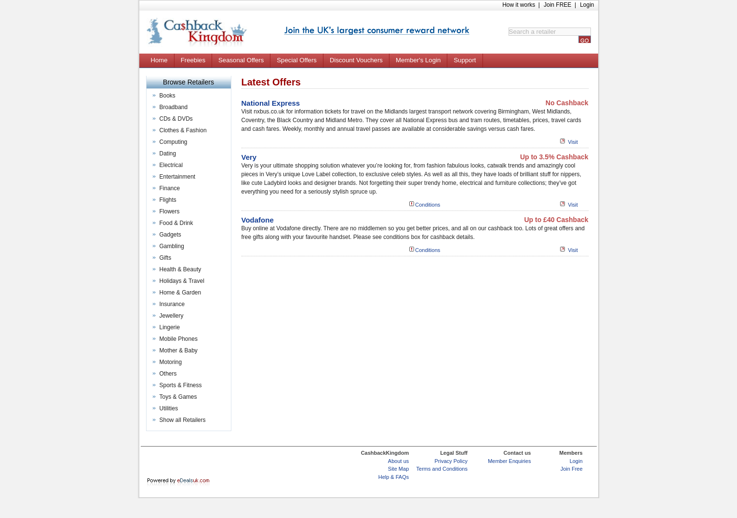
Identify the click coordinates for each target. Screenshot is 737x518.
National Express (270, 103)
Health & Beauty (180, 269)
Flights (168, 199)
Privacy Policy (451, 461)
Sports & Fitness (181, 385)
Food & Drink (176, 223)
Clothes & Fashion (183, 130)
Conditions (427, 205)
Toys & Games (178, 396)
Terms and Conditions (442, 469)
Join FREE (557, 4)
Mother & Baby (179, 350)
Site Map (398, 469)
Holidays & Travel (182, 281)
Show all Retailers (183, 420)
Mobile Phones (179, 339)
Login (587, 4)
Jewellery (172, 315)
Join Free (572, 469)
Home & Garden (180, 292)
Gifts (166, 257)
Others (168, 373)
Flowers (170, 211)
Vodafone (257, 220)
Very (249, 157)
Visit (573, 142)
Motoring (171, 362)
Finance (170, 188)
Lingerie (170, 327)
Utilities (169, 408)
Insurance (172, 304)
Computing (174, 142)
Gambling (172, 246)
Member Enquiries (509, 461)
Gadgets (170, 234)
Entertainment (178, 176)
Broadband (174, 107)
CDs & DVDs (176, 118)
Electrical (171, 165)
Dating (168, 153)
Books (167, 95)
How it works (518, 4)
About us (398, 461)
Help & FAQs (393, 477)
